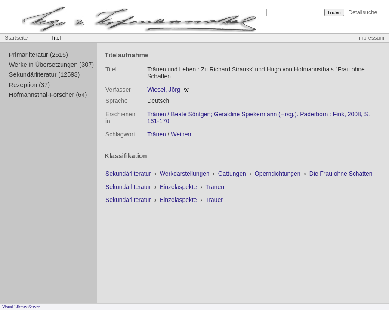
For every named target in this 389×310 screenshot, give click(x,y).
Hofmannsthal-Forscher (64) (48, 94)
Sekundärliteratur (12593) (44, 74)
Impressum (371, 38)
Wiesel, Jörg (163, 89)
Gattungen (233, 173)
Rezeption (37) (29, 84)
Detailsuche (363, 12)
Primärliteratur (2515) (38, 54)
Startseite (16, 38)
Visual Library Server (21, 306)
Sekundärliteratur (129, 173)
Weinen (181, 134)
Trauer (213, 199)
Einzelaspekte (179, 186)
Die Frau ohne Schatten (341, 173)
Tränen (156, 134)
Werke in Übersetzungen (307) (51, 64)
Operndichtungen (279, 173)
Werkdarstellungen (185, 173)
